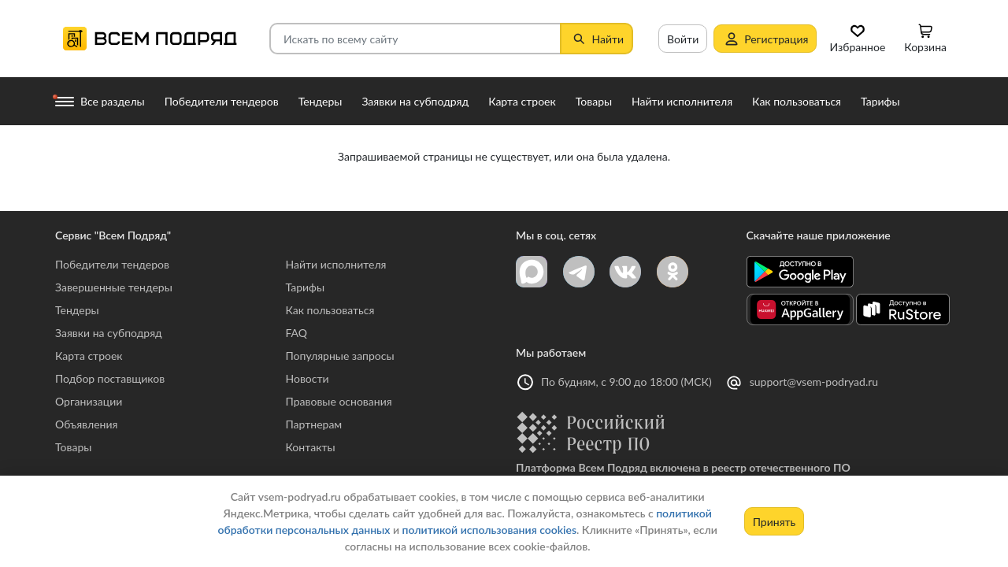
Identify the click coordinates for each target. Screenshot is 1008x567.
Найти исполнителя (336, 264)
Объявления (86, 424)
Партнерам (314, 424)
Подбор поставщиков (110, 378)
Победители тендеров (112, 264)
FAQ (297, 332)
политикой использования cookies (489, 529)
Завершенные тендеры (113, 287)
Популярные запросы (340, 355)
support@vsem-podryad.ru (814, 381)
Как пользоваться (330, 310)
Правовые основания (339, 401)
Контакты (310, 447)
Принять (774, 521)
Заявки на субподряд (108, 332)
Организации (88, 401)
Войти (683, 39)
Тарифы (305, 287)
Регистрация (765, 38)
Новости (307, 378)
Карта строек (89, 355)
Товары (73, 447)
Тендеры (77, 310)
